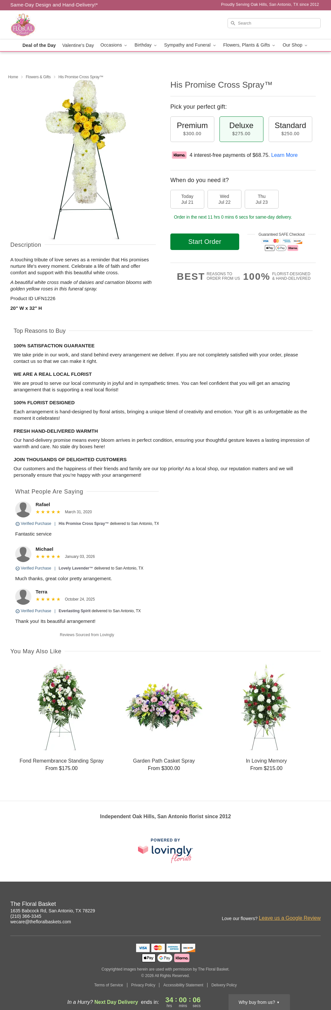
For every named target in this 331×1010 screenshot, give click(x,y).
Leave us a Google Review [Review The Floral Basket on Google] (290, 918)
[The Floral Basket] (56, 24)
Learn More (284, 155)
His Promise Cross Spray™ (84, 523)
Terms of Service (108, 985)
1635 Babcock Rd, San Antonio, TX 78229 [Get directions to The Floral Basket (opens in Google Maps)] (52, 910)
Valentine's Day (78, 45)
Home (13, 77)
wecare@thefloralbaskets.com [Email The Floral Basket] (40, 921)
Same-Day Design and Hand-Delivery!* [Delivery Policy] (54, 4)
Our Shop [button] (295, 45)
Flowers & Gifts (38, 77)
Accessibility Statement (183, 985)
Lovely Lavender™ (76, 568)
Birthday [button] (146, 45)
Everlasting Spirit (75, 611)
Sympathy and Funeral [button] (190, 45)
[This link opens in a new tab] (165, 850)
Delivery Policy (224, 985)
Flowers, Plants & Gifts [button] (249, 45)
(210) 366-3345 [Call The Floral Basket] (25, 916)
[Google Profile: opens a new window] (316, 904)
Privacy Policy (143, 985)
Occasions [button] (114, 45)
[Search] (274, 23)
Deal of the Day (39, 45)
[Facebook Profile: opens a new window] (301, 904)
